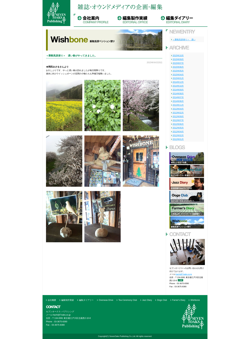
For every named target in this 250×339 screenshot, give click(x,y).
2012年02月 (178, 135)
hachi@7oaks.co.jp (184, 274)
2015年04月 (178, 74)
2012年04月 (178, 131)
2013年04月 (178, 109)
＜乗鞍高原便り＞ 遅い (184, 39)
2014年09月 (178, 90)
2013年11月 (178, 105)
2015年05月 (178, 71)
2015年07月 (178, 63)
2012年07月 (178, 120)
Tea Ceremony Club (127, 300)
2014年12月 (178, 82)
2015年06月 (178, 67)
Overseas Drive (106, 300)
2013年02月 (178, 112)
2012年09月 (178, 116)
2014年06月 (178, 101)
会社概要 (52, 300)
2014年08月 (178, 93)
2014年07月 (178, 97)
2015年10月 (178, 55)
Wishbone (195, 300)
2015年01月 (178, 78)
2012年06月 (178, 124)
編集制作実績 (67, 300)
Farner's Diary (178, 300)
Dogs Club (162, 300)
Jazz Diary (147, 300)
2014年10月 (178, 86)
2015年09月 (178, 59)
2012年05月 (178, 128)
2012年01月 (178, 139)
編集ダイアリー (86, 300)
